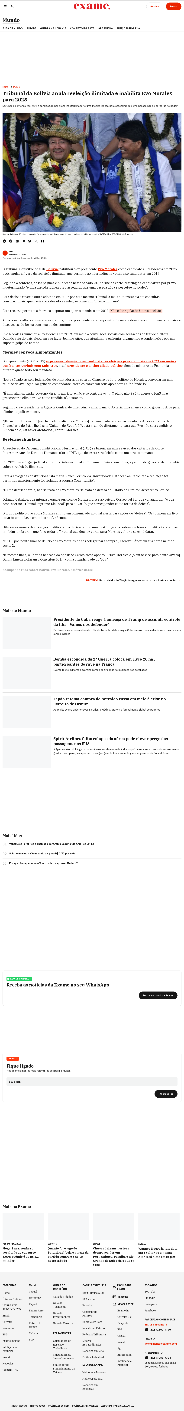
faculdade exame (124, 1287)
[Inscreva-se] (166, 1094)
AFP (11, 252)
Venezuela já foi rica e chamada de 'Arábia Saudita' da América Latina (51, 843)
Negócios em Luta (93, 1350)
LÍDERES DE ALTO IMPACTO (12, 1307)
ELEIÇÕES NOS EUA (128, 28)
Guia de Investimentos (61, 1314)
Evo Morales (60, 570)
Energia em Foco (92, 1321)
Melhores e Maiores (94, 1372)
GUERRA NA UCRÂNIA (53, 28)
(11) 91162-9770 (160, 1329)
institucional (19, 1406)
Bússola (87, 1305)
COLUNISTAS (10, 1369)
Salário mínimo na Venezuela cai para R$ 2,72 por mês (42, 853)
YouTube (150, 1291)
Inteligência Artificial (10, 1349)
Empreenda (124, 1354)
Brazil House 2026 (93, 1292)
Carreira (8, 1321)
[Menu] (5, 6)
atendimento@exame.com (161, 1343)
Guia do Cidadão (63, 1296)
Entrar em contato (156, 1324)
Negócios (8, 1363)
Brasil (6, 1315)
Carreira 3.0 (124, 1316)
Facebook (150, 1310)
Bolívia (44, 570)
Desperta (13, 1058)
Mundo (11, 20)
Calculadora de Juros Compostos (63, 1356)
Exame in (123, 1310)
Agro (120, 1348)
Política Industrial (93, 1357)
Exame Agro (36, 1310)
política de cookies (59, 1406)
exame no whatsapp (19, 979)
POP (31, 1339)
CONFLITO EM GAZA (82, 28)
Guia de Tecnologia (59, 1304)
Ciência (33, 1333)
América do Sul (82, 570)
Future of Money (34, 1325)
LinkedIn (150, 1297)
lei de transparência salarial (117, 1406)
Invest (6, 1357)
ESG (5, 1334)
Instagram (151, 1304)
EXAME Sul (89, 1299)
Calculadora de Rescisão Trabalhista (62, 1344)
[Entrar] (173, 6)
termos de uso (37, 1406)
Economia (8, 1328)
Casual (33, 1291)
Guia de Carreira (63, 1323)
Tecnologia (35, 1316)
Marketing (35, 1297)
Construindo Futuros (89, 1313)
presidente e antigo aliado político (95, 365)
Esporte (33, 1304)
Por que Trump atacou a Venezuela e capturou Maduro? (43, 863)
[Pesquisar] (12, 6)
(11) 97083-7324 (160, 1357)
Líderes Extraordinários (91, 1342)
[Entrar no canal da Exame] (158, 995)
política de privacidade (85, 1406)
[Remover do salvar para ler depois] (42, 241)
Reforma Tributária (94, 1334)
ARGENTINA (105, 28)
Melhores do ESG (92, 1378)
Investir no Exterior (94, 1328)
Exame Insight (11, 1340)
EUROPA (31, 28)
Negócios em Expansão (90, 1386)
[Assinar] (154, 6)
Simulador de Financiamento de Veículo (64, 1368)
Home (5, 87)
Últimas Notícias (13, 1299)
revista (122, 1296)
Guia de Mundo (13, 28)
